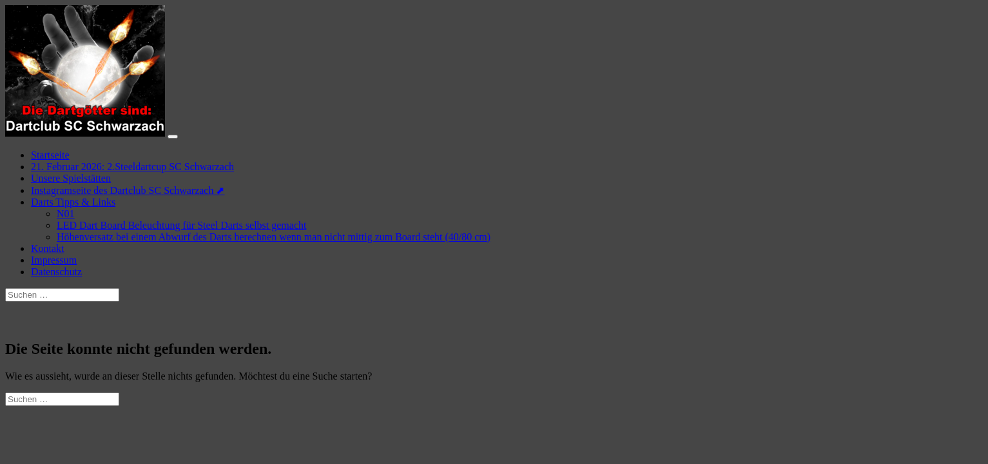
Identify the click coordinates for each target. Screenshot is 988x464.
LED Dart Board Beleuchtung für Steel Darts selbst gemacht (181, 225)
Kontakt (47, 248)
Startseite (50, 155)
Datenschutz (56, 271)
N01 (66, 213)
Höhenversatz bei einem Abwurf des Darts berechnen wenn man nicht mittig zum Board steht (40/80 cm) (273, 236)
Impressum (54, 260)
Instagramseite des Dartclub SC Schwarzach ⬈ (127, 190)
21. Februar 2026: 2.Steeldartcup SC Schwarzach (132, 166)
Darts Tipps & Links (73, 202)
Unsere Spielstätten (71, 178)
